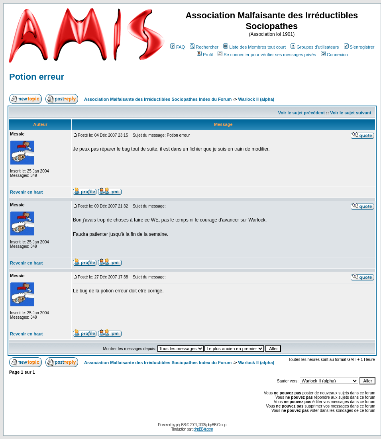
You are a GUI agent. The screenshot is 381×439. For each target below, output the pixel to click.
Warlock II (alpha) (256, 99)
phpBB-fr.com (203, 429)
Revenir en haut (26, 192)
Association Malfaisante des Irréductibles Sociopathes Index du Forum (158, 99)
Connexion (334, 54)
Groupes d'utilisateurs (315, 47)
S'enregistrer (359, 47)
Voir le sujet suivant (350, 112)
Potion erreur (36, 77)
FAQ (177, 47)
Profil (205, 54)
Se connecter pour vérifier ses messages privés (267, 54)
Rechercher (204, 47)
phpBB (181, 425)
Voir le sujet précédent (301, 112)
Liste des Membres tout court (254, 47)
